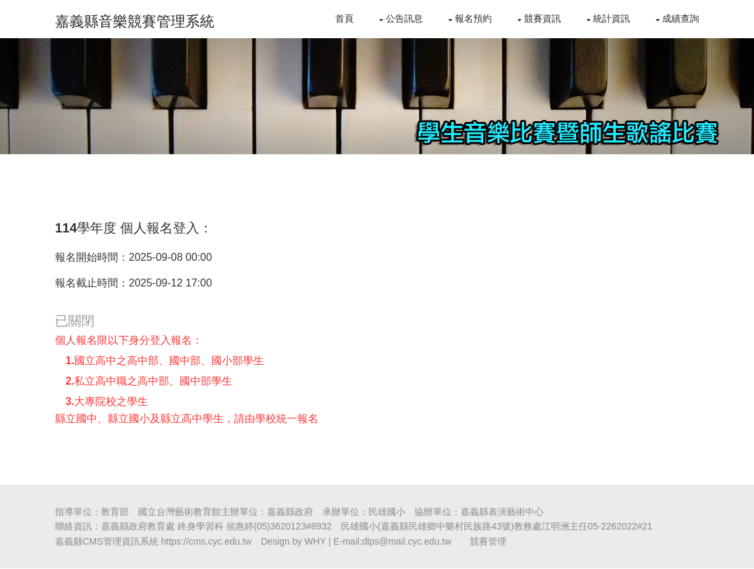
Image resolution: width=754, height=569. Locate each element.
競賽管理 (488, 541)
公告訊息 (404, 18)
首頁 (344, 18)
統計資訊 (611, 18)
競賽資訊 (542, 18)
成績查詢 (680, 18)
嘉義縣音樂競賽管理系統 (135, 21)
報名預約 (473, 18)
